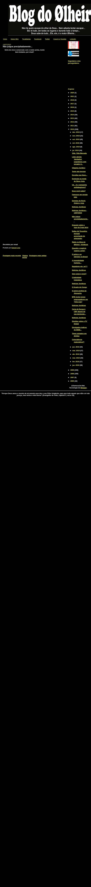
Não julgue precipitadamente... (80, 219)
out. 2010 (76, 139)
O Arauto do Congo (79, 287)
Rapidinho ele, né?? (79, 266)
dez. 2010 (76, 132)
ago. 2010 (76, 147)
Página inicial (25, 256)
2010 (72, 129)
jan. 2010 (76, 365)
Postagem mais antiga (37, 256)
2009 (72, 370)
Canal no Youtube (59, 39)
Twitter (47, 39)
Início (5, 39)
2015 (72, 111)
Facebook (37, 39)
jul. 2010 (75, 150)
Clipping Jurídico (78, 168)
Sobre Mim (15, 39)
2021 (72, 96)
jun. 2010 (76, 347)
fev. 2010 (76, 361)
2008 (72, 374)
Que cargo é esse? (79, 274)
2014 (72, 115)
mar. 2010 (76, 358)
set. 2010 (76, 143)
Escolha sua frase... (79, 175)
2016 (72, 107)
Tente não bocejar (79, 171)
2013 (72, 118)
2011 (72, 126)
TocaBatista (26, 39)
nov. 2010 (76, 136)
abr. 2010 (76, 354)
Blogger (84, 388)
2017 (72, 104)
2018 (72, 100)
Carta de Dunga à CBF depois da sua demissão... (79, 311)
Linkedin (73, 39)
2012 (72, 122)
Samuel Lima (15, 248)
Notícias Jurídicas (79, 207)
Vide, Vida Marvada (79, 153)
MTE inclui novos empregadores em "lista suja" (80, 299)
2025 (72, 93)
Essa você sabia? (78, 191)
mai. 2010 (76, 350)
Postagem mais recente (12, 256)
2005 (72, 381)
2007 (72, 377)
